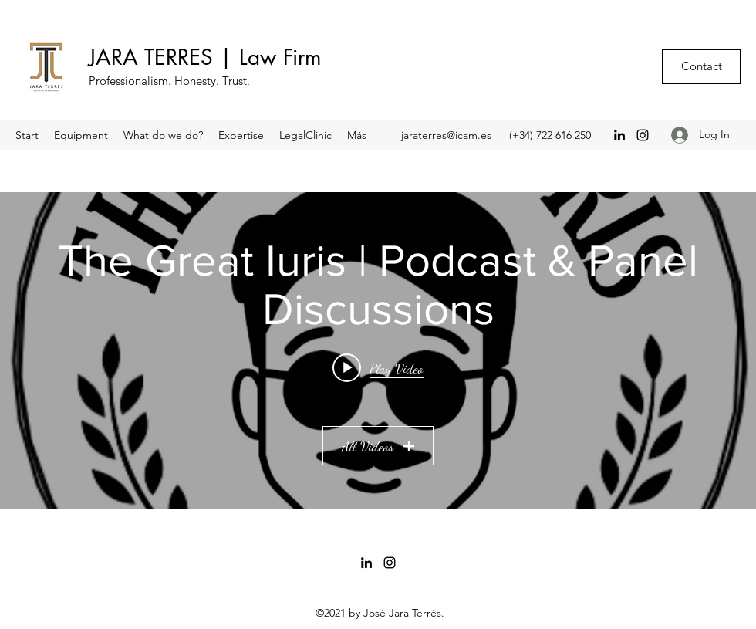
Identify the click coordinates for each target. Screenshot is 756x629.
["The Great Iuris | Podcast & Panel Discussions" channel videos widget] (378, 350)
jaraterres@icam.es (446, 135)
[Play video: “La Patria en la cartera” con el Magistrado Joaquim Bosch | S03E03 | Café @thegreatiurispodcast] (378, 367)
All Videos (378, 446)
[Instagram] (642, 135)
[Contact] (701, 66)
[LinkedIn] (619, 135)
